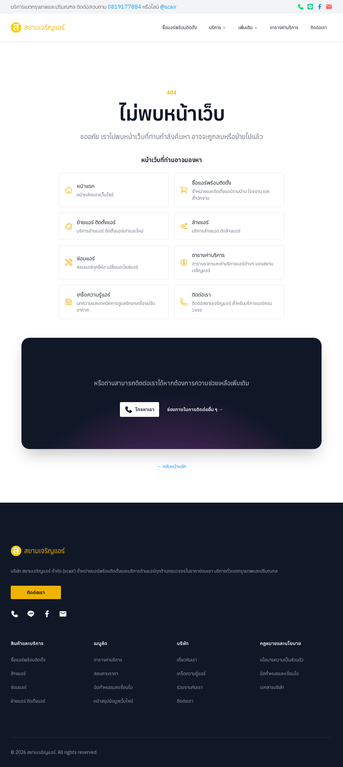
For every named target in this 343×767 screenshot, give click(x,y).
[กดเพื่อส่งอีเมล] (329, 6)
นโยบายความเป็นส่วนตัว (281, 660)
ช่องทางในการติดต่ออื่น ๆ (195, 409)
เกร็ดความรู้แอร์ (191, 673)
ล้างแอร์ (18, 673)
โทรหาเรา (139, 409)
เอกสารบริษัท (272, 687)
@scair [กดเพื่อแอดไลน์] (168, 6)
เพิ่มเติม (248, 27)
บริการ (217, 27)
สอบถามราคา (106, 673)
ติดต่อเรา (319, 27)
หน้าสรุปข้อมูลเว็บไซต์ (113, 701)
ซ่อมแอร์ (18, 687)
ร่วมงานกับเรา (190, 687)
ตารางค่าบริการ (284, 27)
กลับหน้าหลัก (171, 466)
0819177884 (124, 6)
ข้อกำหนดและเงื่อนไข (113, 687)
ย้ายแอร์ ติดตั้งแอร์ (28, 701)
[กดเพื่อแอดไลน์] (310, 6)
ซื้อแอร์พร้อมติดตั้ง (179, 27)
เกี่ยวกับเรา (187, 660)
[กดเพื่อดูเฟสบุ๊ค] (319, 6)
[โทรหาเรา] (300, 6)
